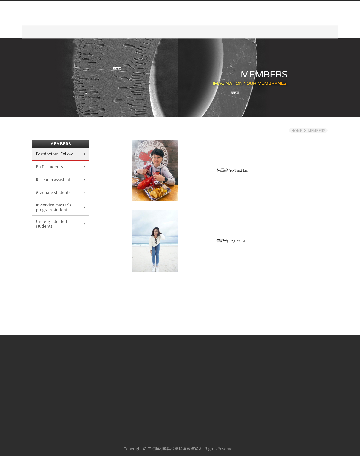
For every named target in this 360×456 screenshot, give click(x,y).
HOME (296, 129)
